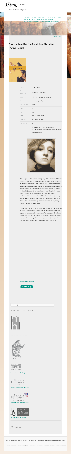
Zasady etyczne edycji (31, 22)
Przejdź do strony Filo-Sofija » (18, 373)
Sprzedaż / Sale (29, 19)
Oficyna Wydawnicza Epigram (20, 445)
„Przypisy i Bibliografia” (27, 281)
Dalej (60, 36)
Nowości (27, 17)
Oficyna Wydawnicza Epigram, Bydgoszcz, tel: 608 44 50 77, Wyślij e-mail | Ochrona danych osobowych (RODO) (35, 440)
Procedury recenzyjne (45, 19)
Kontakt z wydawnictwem (50, 22)
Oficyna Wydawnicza (54, 17)
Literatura (16, 427)
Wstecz (54, 36)
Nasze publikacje (38, 17)
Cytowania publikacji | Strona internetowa (55, 445)
